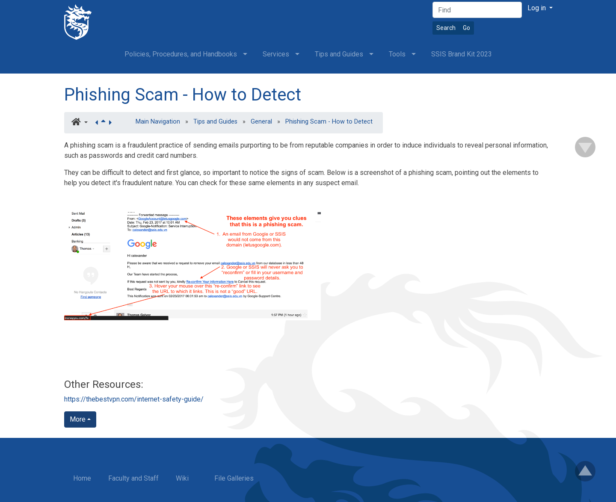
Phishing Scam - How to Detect (182, 95)
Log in (537, 8)
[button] (79, 122)
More (78, 419)
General (261, 121)
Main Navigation (158, 121)
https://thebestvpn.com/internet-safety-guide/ (134, 399)
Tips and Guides (215, 121)
